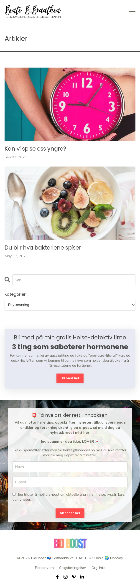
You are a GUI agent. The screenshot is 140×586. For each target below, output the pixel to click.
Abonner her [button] (70, 513)
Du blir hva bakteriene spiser (43, 248)
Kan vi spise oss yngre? (35, 149)
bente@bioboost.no (79, 450)
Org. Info (98, 567)
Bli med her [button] (70, 378)
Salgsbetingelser (72, 567)
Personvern (44, 567)
